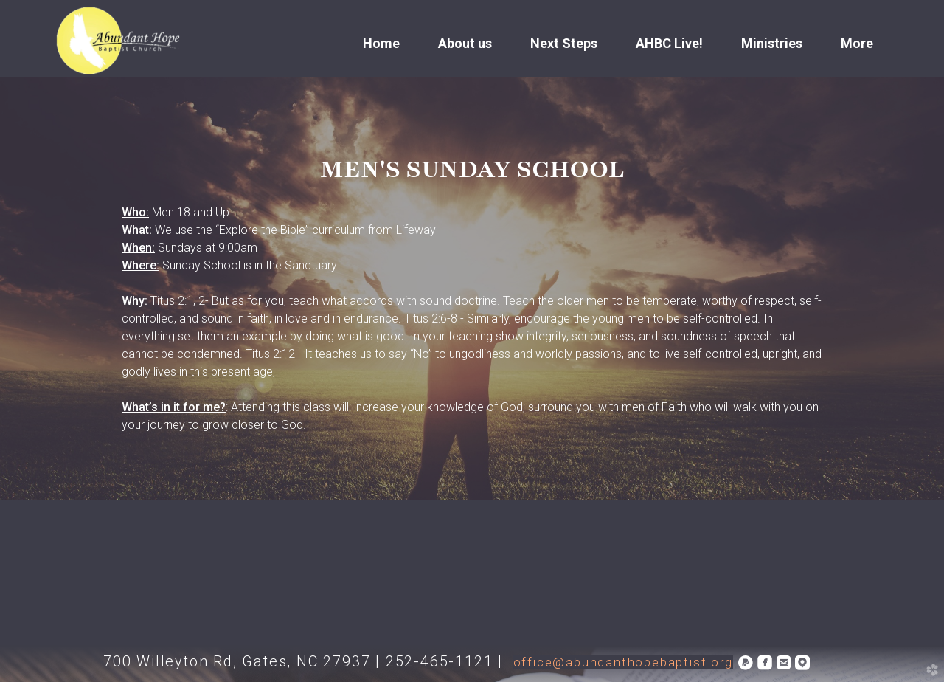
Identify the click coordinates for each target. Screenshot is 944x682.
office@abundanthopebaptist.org (623, 662)
